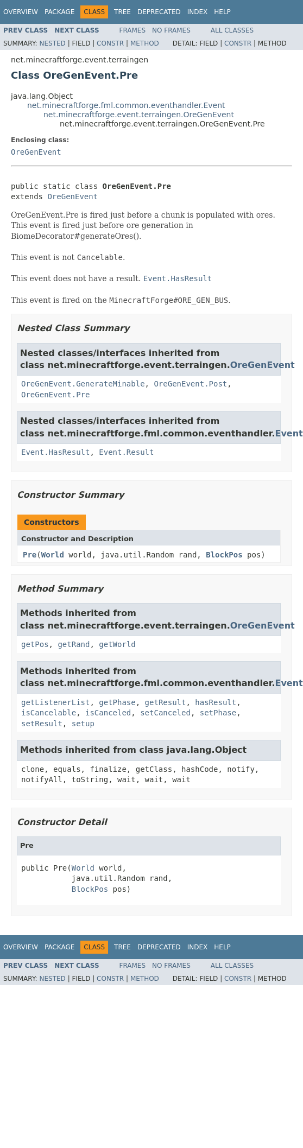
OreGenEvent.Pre (55, 394)
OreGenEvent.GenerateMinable (83, 383)
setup (83, 723)
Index (197, 12)
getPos (35, 644)
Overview (20, 12)
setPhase (218, 712)
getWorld (117, 644)
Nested (52, 43)
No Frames (171, 30)
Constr (110, 43)
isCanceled (108, 712)
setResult (41, 723)
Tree (122, 12)
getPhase (117, 702)
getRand (74, 644)
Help (222, 12)
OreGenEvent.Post (190, 383)
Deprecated (159, 12)
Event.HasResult (55, 452)
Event (288, 433)
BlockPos (224, 554)
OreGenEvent (36, 152)
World (52, 554)
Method (144, 43)
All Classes (232, 30)
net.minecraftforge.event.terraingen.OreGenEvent (138, 114)
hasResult (215, 702)
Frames (132, 30)
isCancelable (48, 712)
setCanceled (165, 712)
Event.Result (126, 452)
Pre (29, 554)
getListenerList (55, 702)
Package (59, 12)
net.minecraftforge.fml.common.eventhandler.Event (126, 105)
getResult (165, 702)
